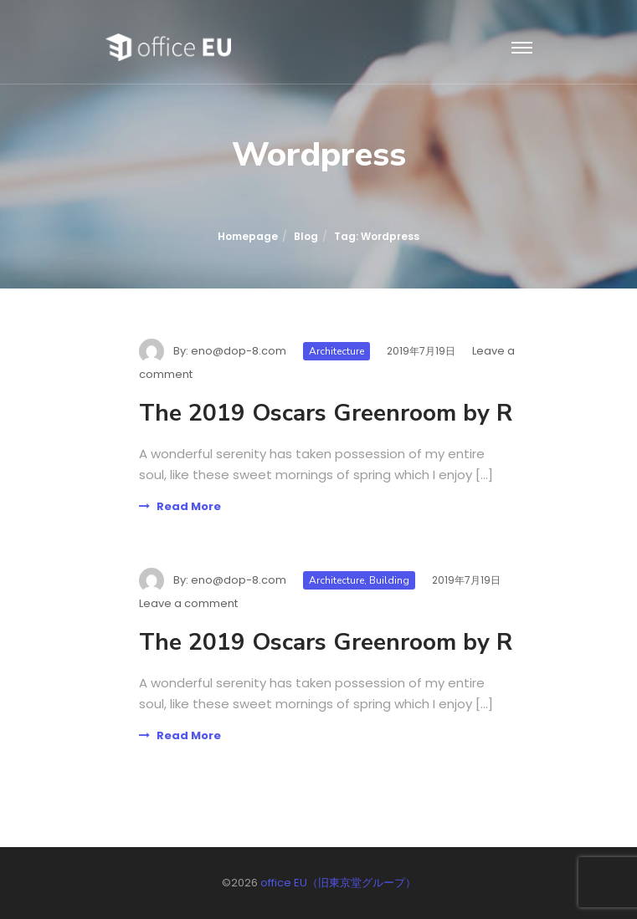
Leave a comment (188, 603)
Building (389, 580)
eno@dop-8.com (238, 351)
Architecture (336, 351)
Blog (306, 236)
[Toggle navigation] (521, 48)
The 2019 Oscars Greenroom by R (325, 413)
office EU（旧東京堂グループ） (338, 883)
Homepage (248, 236)
